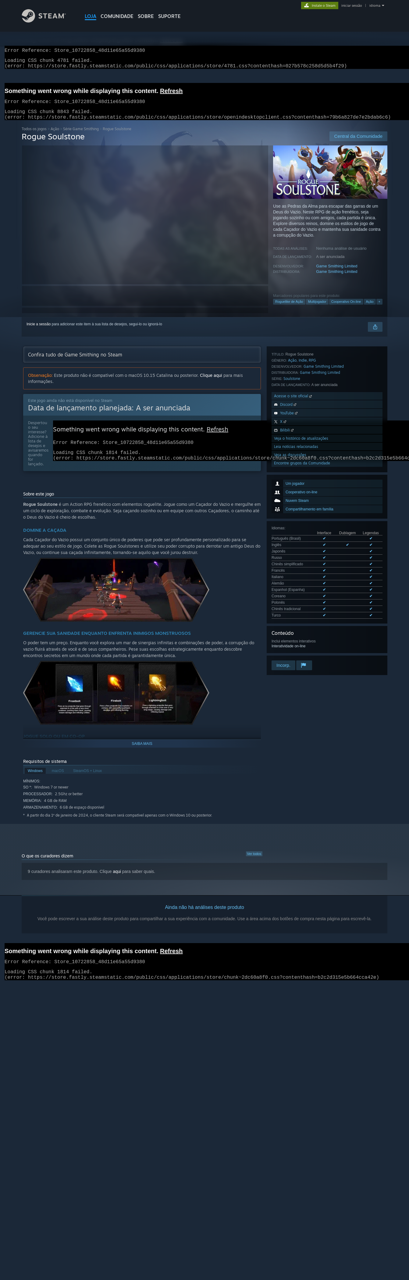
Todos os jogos (34, 136)
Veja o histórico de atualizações (301, 581)
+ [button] (379, 309)
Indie (303, 503)
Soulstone (291, 521)
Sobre (146, 16)
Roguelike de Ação (289, 309)
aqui (117, 878)
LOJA (90, 16)
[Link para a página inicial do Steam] (48, 20)
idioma (374, 5)
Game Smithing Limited (336, 273)
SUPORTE (169, 16)
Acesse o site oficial (293, 538)
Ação (55, 136)
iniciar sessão (351, 5)
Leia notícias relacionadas (296, 589)
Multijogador (317, 309)
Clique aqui (211, 382)
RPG (312, 503)
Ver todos (254, 861)
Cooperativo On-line (346, 309)
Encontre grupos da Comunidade (302, 605)
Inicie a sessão (39, 331)
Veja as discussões (290, 597)
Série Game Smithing (81, 136)
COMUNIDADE (117, 16)
